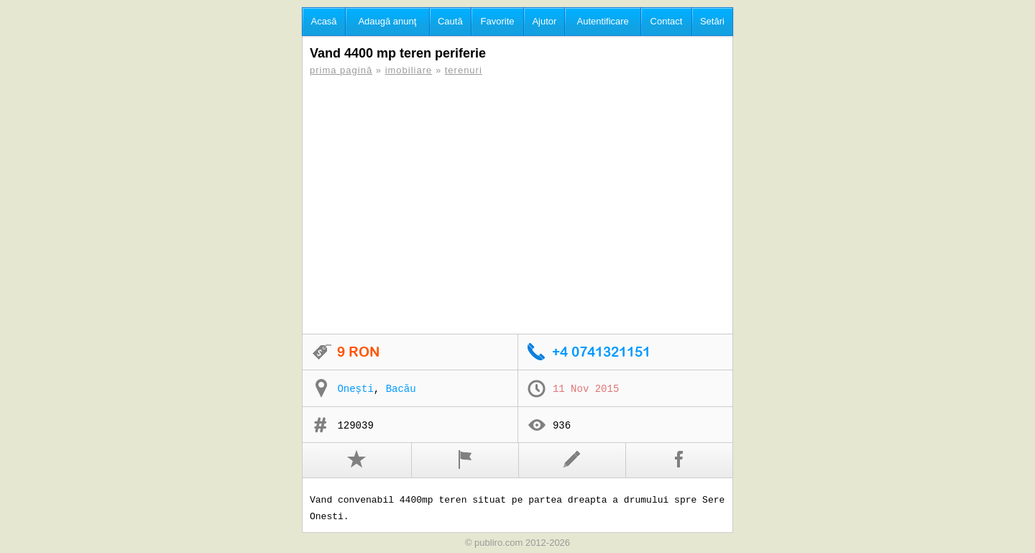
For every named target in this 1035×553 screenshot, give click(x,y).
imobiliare (409, 70)
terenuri (463, 70)
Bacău (401, 389)
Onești (355, 389)
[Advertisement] (517, 205)
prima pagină (341, 70)
